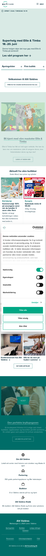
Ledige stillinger (35, 528)
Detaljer (35, 302)
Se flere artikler (23, 366)
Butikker (22, 528)
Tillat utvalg (23, 318)
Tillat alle (23, 310)
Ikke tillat (23, 326)
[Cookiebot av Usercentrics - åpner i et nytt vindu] (32, 227)
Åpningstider (10, 528)
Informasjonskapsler (25, 538)
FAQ (38, 538)
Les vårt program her (16, 56)
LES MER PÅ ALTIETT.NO (23, 439)
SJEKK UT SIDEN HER (23, 159)
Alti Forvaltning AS (31, 546)
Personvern (10, 538)
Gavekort (25, 530)
